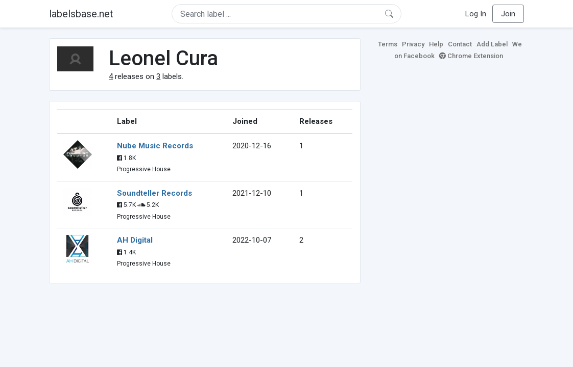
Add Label (492, 44)
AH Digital (135, 240)
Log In (475, 13)
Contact (460, 44)
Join (508, 13)
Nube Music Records (155, 145)
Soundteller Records (154, 193)
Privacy (413, 44)
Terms (387, 44)
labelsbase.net (81, 14)
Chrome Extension (471, 56)
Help (436, 44)
